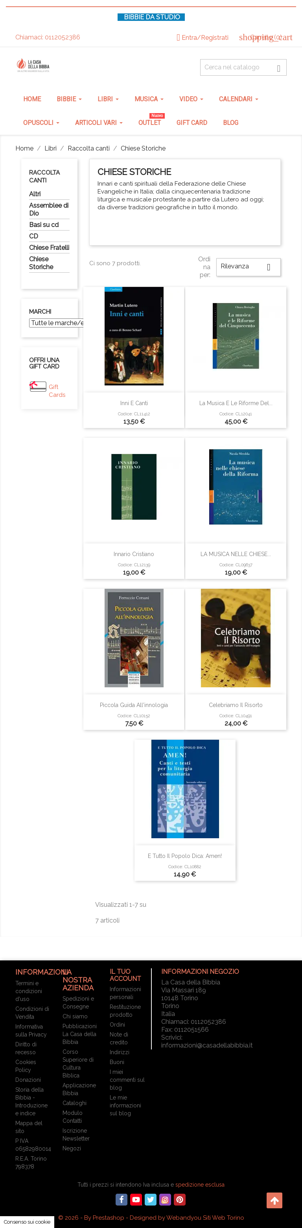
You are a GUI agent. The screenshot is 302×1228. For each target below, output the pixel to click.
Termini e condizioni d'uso (28, 991)
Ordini (117, 1024)
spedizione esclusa (200, 1184)
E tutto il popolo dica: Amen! (185, 856)
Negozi (72, 1148)
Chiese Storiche (41, 263)
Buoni (117, 1062)
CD (33, 236)
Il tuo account (125, 975)
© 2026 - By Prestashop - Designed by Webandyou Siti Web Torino (151, 1217)
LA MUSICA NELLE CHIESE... (236, 554)
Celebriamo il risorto (236, 705)
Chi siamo (75, 1016)
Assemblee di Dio (48, 209)
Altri (35, 194)
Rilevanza (248, 267)
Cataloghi (75, 1103)
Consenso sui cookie (27, 1222)
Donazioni (28, 1080)
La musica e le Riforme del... (236, 403)
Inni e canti (134, 403)
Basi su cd (44, 225)
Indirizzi (119, 1052)
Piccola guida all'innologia (134, 705)
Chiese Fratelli (49, 247)
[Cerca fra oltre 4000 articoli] (243, 67)
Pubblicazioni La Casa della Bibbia (80, 1034)
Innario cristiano (134, 554)
